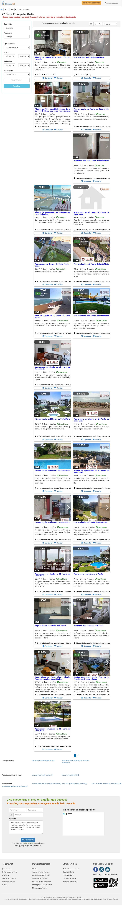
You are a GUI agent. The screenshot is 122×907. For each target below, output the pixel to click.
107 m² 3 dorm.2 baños (53, 430)
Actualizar (16, 86)
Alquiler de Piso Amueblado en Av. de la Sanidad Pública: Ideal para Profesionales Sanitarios (52, 111)
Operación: (8, 24)
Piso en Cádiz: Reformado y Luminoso (89, 57)
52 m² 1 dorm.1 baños (53, 585)
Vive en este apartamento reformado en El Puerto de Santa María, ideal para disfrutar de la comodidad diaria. (52, 635)
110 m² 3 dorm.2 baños (92, 327)
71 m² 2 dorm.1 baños (92, 585)
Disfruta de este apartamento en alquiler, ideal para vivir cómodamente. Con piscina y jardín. (52, 738)
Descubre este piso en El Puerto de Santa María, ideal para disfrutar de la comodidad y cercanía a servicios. (52, 480)
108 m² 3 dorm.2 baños (52, 68)
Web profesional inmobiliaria (41, 880)
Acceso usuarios (111, 3)
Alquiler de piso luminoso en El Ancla (88, 626)
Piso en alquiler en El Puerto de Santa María (91, 264)
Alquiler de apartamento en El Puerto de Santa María (91, 472)
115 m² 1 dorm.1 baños (53, 327)
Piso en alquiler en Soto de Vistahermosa (90, 522)
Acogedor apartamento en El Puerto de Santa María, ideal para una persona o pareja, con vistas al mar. (52, 584)
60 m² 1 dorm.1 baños (53, 275)
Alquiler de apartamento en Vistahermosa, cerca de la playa (52, 213)
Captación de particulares (40, 872)
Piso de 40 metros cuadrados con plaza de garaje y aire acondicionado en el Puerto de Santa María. (91, 222)
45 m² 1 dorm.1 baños (92, 223)
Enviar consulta (28, 840)
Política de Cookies (8, 880)
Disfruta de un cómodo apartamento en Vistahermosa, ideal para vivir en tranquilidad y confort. (52, 377)
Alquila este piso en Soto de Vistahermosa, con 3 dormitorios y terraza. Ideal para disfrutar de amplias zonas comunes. (91, 532)
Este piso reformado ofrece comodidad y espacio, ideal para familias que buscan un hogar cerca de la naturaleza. (91, 325)
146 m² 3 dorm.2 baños (92, 533)
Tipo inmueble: (9, 43)
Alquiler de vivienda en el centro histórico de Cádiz (52, 58)
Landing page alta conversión (42, 883)
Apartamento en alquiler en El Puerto (88, 574)
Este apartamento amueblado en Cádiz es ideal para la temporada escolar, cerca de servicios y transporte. (52, 67)
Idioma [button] (5, 883)
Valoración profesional (39, 877)
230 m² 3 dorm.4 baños (53, 688)
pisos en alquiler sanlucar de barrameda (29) (46, 784)
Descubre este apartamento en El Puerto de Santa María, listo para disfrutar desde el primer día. (91, 480)
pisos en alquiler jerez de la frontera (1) (14, 786)
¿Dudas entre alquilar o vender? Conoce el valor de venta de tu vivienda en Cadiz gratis (39, 17)
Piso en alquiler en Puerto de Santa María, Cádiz (91, 110)
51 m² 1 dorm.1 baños (53, 223)
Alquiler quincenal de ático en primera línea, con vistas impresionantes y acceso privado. (91, 428)
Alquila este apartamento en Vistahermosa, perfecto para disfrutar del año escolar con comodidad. (91, 584)
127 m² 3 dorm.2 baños (92, 688)
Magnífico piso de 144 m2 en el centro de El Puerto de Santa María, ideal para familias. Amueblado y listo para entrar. (52, 532)
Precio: (6, 52)
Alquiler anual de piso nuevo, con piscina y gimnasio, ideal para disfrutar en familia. (52, 428)
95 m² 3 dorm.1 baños (52, 120)
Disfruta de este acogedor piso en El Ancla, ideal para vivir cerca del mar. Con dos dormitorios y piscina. (91, 635)
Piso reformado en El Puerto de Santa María (91, 316)
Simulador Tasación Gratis (91, 3)
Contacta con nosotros (9, 872)
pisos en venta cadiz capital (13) (42, 775)
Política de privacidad (9, 877)
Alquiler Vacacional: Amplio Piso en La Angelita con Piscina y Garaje (91, 678)
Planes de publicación (39, 886)
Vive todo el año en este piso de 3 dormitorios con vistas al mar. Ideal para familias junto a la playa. (91, 274)
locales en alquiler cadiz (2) (70, 775)
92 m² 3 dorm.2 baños (92, 275)
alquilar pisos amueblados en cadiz (43, 760)
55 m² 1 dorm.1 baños (53, 378)
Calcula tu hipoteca (69, 877)
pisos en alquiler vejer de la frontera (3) (74, 784)
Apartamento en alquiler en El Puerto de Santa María (52, 368)
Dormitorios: (9, 70)
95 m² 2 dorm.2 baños (53, 740)
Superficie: (8, 61)
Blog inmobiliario (68, 872)
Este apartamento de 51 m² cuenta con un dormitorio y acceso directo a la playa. (52, 221)
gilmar (69, 814)
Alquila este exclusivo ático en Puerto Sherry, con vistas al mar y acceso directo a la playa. (52, 324)
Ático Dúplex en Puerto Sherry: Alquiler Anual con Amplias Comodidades (52, 678)
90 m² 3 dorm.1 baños (91, 68)
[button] (24, 9)
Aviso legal (5, 874)
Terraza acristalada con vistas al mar (48, 272)
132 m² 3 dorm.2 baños (53, 482)
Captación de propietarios (40, 874)
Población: (8, 33)
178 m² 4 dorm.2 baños (92, 120)
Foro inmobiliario (68, 874)
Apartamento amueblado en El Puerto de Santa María (52, 730)
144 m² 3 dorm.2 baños (53, 533)
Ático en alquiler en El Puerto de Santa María (52, 317)
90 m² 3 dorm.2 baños (92, 172)
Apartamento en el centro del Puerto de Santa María (91, 213)
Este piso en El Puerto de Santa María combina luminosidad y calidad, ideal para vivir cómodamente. (91, 170)
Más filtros (16, 80)
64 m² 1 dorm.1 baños (92, 482)
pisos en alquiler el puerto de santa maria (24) (106, 784)
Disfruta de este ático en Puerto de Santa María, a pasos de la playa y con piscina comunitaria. (91, 118)
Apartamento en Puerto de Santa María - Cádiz (52, 265)
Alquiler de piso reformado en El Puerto (50, 626)
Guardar (58, 78)
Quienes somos (7, 869)
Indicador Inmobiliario (70, 880)
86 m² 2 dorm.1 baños (92, 637)
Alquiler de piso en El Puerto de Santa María (91, 161)
